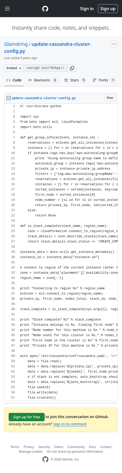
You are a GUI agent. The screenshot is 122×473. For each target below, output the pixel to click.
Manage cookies (31, 451)
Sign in (87, 8)
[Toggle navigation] (7, 8)
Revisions (43, 80)
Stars (75, 80)
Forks (104, 80)
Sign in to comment (69, 423)
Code (14, 80)
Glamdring (16, 44)
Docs (92, 447)
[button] (72, 68)
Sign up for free (26, 416)
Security (44, 447)
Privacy (29, 447)
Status (58, 447)
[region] (61, 252)
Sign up (107, 8)
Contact (106, 447)
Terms (15, 447)
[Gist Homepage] (45, 8)
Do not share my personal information (75, 451)
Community (76, 447)
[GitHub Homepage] (45, 459)
